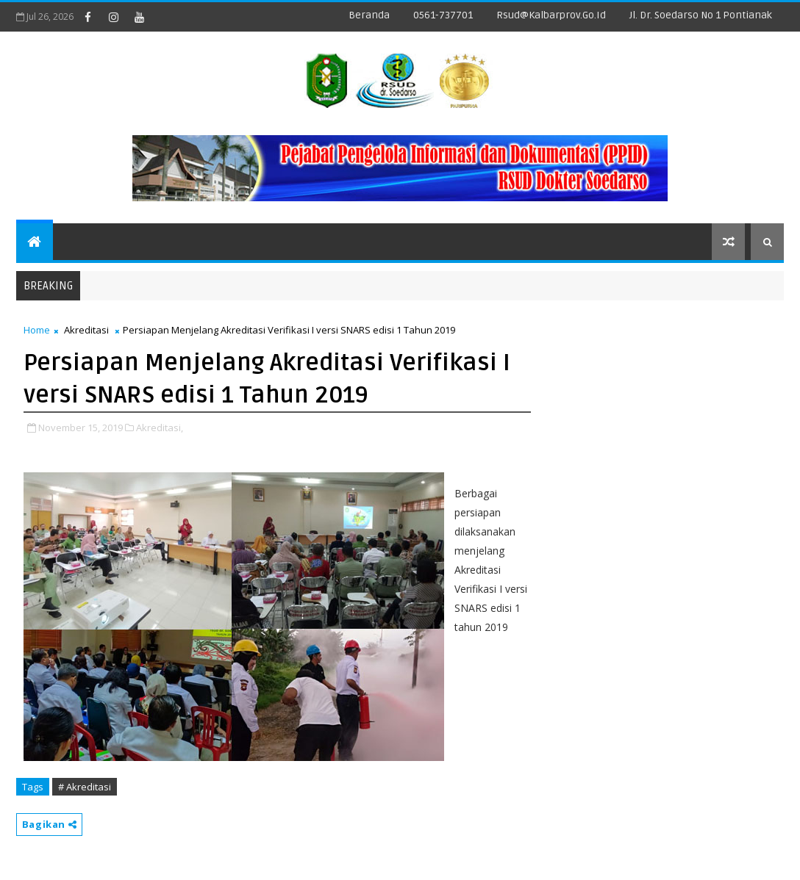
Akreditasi (86, 329)
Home (37, 329)
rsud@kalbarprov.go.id (551, 15)
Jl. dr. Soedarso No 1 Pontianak (700, 15)
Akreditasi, (159, 427)
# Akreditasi (84, 786)
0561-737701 (443, 15)
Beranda (369, 15)
